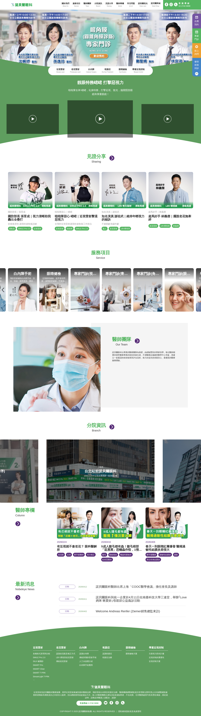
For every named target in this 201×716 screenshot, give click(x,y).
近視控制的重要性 (156, 657)
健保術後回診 (196, 64)
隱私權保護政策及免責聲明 (129, 711)
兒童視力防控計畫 (156, 654)
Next (198, 290)
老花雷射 (75, 70)
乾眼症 (107, 70)
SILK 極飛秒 (38, 661)
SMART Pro (38, 665)
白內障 (91, 70)
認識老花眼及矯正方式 (65, 654)
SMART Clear (39, 669)
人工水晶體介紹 (86, 661)
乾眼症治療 (107, 657)
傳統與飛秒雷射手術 (87, 657)
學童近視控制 (138, 70)
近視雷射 (60, 70)
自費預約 (196, 21)
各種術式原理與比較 (41, 654)
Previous (3, 290)
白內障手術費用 (86, 665)
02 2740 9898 (184, 6)
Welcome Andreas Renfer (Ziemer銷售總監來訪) (128, 611)
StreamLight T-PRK (41, 676)
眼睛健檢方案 (131, 654)
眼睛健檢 (123, 70)
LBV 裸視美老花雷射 (65, 657)
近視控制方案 (154, 661)
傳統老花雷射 (62, 661)
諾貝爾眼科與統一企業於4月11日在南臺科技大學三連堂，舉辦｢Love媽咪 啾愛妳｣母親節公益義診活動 (141, 599)
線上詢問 (196, 50)
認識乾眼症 (107, 654)
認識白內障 (84, 654)
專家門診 (196, 35)
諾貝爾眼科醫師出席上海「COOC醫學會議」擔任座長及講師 (136, 586)
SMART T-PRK (39, 673)
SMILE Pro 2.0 (39, 657)
